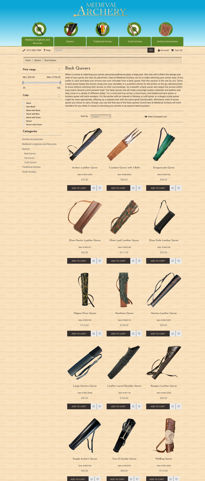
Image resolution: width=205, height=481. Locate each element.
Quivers (70, 41)
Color (26, 95)
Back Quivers (30, 153)
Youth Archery (135, 41)
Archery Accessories (167, 41)
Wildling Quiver (163, 459)
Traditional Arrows (102, 41)
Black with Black (33, 110)
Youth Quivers (30, 162)
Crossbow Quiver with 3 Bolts (124, 167)
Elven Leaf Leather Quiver (124, 240)
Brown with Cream (34, 124)
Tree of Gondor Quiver (124, 459)
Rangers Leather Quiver (164, 386)
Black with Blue (32, 114)
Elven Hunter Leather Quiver (85, 240)
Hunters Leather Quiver (164, 313)
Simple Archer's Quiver (85, 459)
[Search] (100, 50)
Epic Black (30, 106)
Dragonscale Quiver (164, 167)
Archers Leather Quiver (85, 167)
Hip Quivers (29, 158)
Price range (29, 69)
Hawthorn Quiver (124, 313)
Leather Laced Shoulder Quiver (124, 386)
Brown (29, 121)
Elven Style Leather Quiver (164, 240)
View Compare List (156, 116)
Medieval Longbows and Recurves (37, 41)
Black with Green (33, 117)
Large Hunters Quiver (85, 386)
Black (28, 103)
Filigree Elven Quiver (85, 313)
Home (28, 60)
